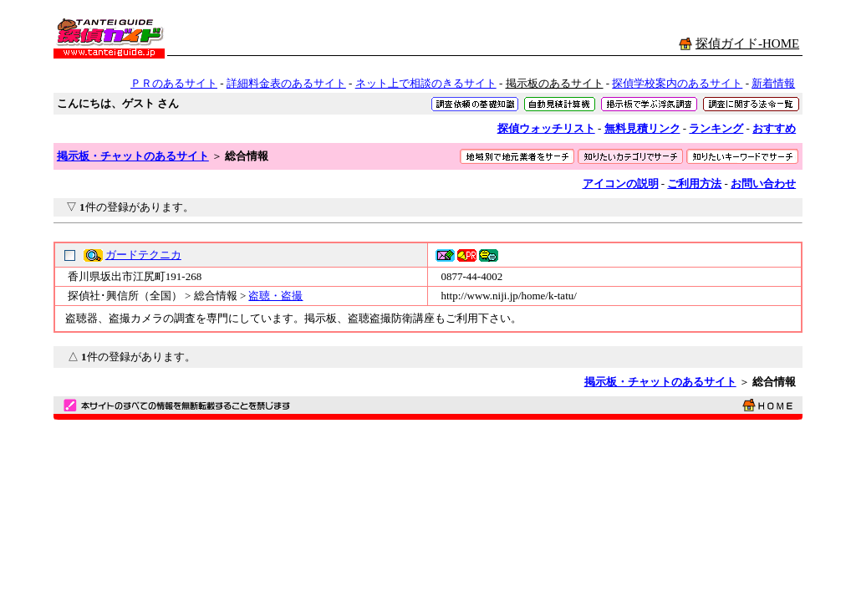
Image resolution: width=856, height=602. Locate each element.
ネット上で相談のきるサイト (426, 83)
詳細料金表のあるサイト (286, 83)
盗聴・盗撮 (275, 295)
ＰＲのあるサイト (173, 83)
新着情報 (773, 83)
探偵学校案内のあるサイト (677, 83)
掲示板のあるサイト (555, 83)
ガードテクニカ (143, 254)
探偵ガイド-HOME (747, 43)
